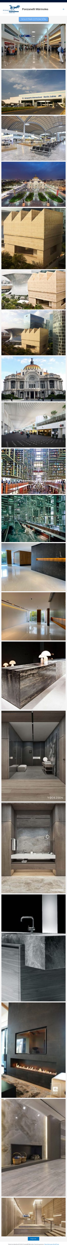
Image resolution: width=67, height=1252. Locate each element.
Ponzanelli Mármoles (35, 9)
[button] (33, 19)
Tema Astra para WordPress (51, 1244)
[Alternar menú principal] (63, 9)
